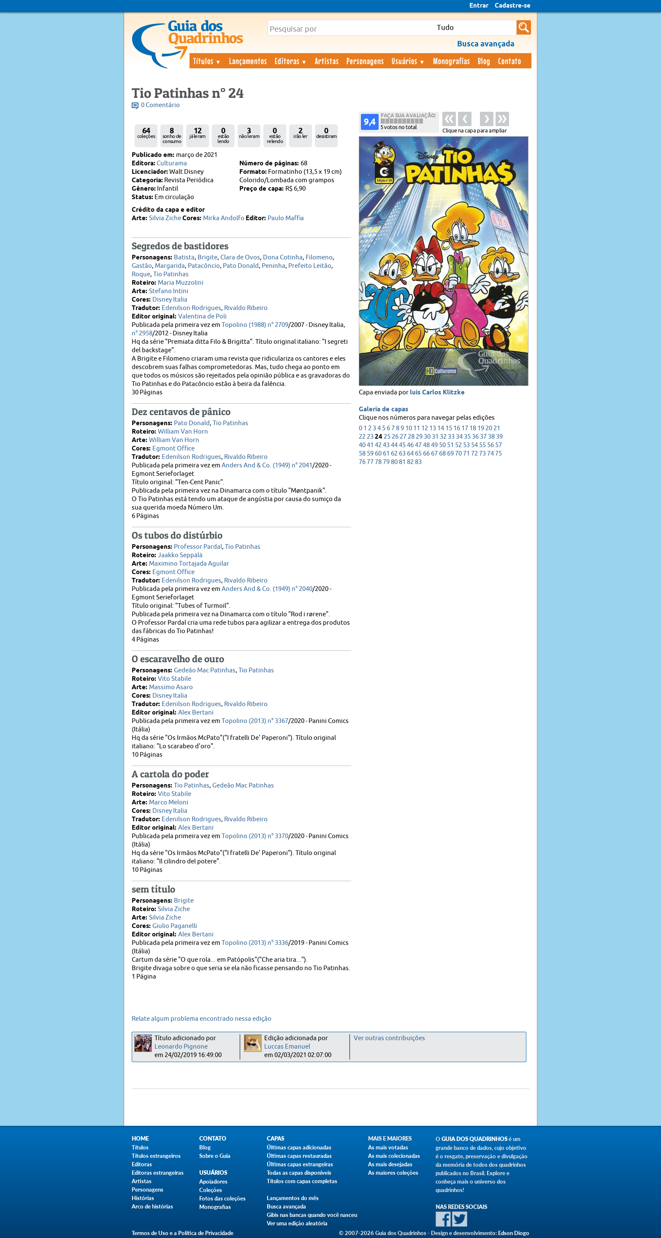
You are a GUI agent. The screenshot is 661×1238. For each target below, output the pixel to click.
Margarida (170, 266)
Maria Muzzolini (180, 283)
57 (498, 445)
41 (370, 445)
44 (394, 445)
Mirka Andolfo (223, 218)
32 (443, 437)
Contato (509, 61)
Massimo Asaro (171, 687)
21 (496, 428)
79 (386, 462)
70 (458, 454)
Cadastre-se (513, 6)
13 (432, 428)
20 (488, 428)
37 (483, 437)
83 (418, 462)
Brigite (207, 258)
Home (140, 1139)
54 (474, 445)
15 (448, 428)
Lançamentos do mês (293, 1198)
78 (378, 462)
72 (474, 454)
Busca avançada (286, 1206)
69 (450, 454)
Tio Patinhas (171, 274)
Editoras (291, 61)
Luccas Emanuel (287, 1047)
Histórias (143, 1198)
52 (458, 445)
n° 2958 (142, 333)
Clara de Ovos (240, 258)
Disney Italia (169, 300)
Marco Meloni (168, 802)
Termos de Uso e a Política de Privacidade (182, 1233)
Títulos (207, 61)
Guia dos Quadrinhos (474, 1139)
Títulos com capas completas (302, 1181)
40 (362, 445)
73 (482, 454)
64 (410, 454)
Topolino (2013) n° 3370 (255, 836)
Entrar (478, 6)
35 (467, 437)
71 (466, 454)
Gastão (142, 266)
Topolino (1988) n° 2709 (255, 325)
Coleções (210, 1190)
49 (434, 445)
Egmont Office (173, 449)
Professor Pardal (198, 547)
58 (362, 454)
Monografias (451, 61)
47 (418, 445)
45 (402, 445)
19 (480, 428)
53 (466, 445)
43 (386, 445)
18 (472, 428)
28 (411, 437)
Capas (275, 1139)
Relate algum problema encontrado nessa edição (201, 1019)
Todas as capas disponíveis (299, 1172)
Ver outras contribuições (389, 1038)
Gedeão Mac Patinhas (205, 670)
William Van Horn (183, 432)
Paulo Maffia (286, 218)
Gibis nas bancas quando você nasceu (312, 1214)
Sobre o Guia (214, 1155)
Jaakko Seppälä (180, 555)
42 (378, 445)
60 (378, 454)
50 (442, 445)
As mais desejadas (390, 1164)
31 (435, 437)
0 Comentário (160, 105)
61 (386, 454)
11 (416, 428)
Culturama (172, 163)
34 (459, 437)
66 (426, 454)
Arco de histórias (152, 1206)
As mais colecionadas (394, 1155)
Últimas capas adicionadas (299, 1147)
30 (427, 437)
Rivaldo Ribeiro (246, 308)
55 (482, 445)
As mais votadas (388, 1147)
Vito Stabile (174, 679)
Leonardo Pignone (181, 1047)
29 (419, 437)
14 (440, 428)
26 (395, 437)
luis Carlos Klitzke (437, 392)
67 (434, 454)
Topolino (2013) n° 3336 (255, 943)
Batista (184, 258)
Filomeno (319, 258)
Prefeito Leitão (309, 266)
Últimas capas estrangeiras (300, 1164)
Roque (141, 274)
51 (450, 445)
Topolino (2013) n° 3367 (255, 721)
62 (394, 454)
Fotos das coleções (222, 1198)
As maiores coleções (393, 1172)
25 (387, 437)
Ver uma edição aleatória (297, 1223)
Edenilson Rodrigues (191, 308)
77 (370, 462)
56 (490, 445)
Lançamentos (248, 61)
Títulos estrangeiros (156, 1155)
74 (490, 454)
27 (403, 437)
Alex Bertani (196, 713)
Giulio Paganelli (174, 926)
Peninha (273, 266)
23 (370, 437)
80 (394, 462)
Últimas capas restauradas (299, 1155)
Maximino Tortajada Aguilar (189, 564)
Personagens (365, 61)
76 (362, 462)
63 (402, 454)
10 (408, 428)
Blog (484, 61)
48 (426, 445)
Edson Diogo (513, 1233)
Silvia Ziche (165, 218)
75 (498, 454)
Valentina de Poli (202, 317)
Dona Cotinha (283, 258)
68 (442, 454)
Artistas (327, 61)
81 (402, 462)
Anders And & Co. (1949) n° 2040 (267, 589)
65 (418, 454)
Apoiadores (213, 1181)
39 (499, 437)
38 (491, 437)
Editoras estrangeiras (158, 1172)
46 (410, 445)
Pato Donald (241, 266)
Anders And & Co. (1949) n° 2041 (267, 465)
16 (456, 428)
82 (410, 462)
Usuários (408, 61)
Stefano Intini (168, 291)
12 (424, 428)
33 (451, 437)
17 (464, 428)
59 (370, 454)
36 (475, 437)
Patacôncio (204, 266)
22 (362, 437)
